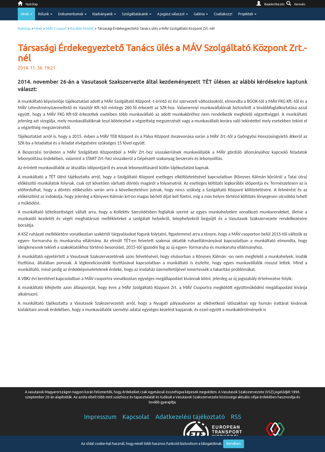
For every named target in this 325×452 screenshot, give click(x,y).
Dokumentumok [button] (72, 14)
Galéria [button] (201, 14)
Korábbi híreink (82, 28)
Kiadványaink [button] (104, 14)
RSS (236, 416)
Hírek (38, 28)
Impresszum (100, 416)
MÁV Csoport (56, 28)
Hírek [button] (26, 14)
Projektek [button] (247, 14)
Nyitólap (24, 28)
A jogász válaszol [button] (172, 14)
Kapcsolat (136, 416)
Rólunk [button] (45, 14)
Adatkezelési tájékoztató (190, 416)
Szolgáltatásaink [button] (136, 14)
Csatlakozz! (223, 14)
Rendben (233, 444)
